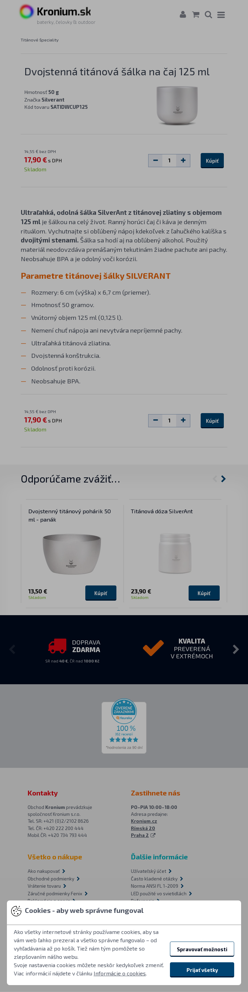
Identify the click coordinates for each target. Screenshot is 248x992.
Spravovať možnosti (202, 949)
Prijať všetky (202, 970)
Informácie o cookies (120, 973)
